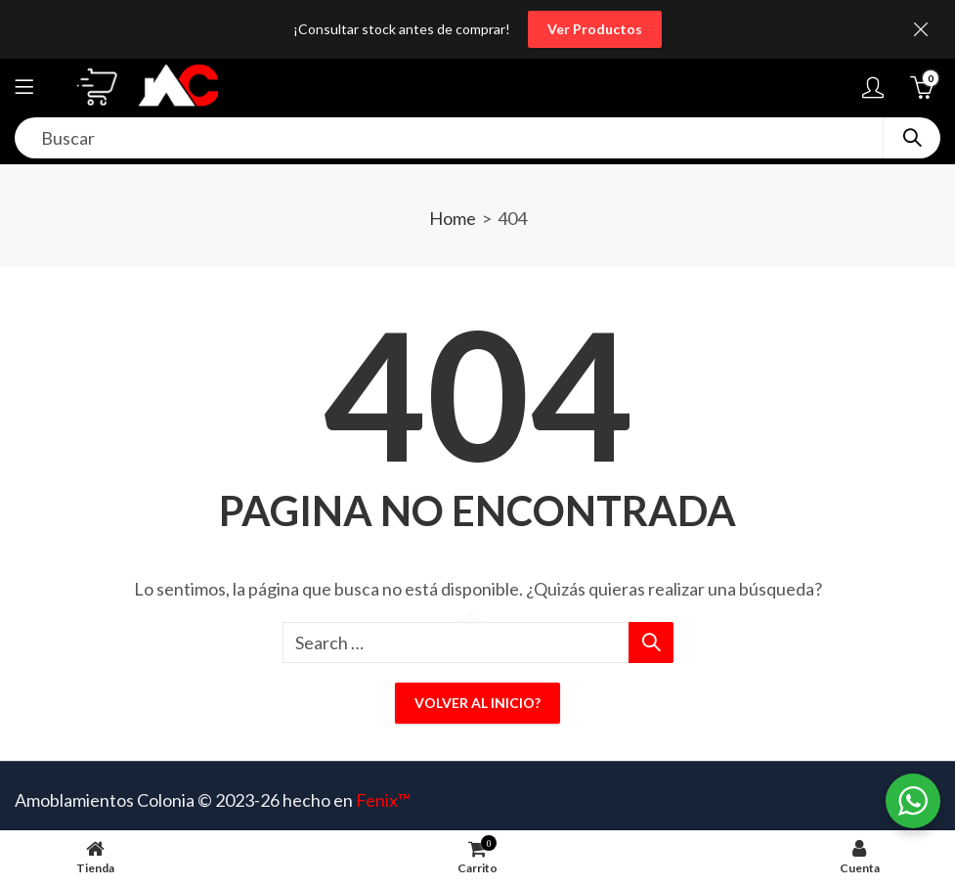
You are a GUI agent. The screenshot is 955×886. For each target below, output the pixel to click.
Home (452, 218)
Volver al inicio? (477, 702)
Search (912, 137)
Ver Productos (594, 29)
